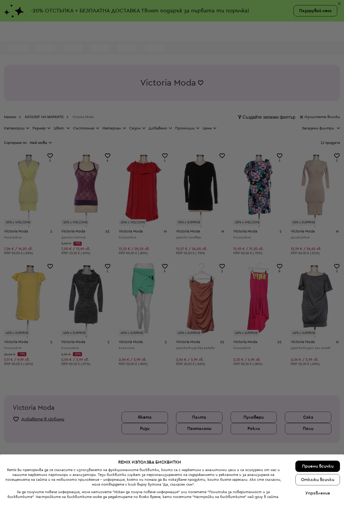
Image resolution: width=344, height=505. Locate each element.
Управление (317, 493)
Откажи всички (317, 480)
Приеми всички (318, 466)
